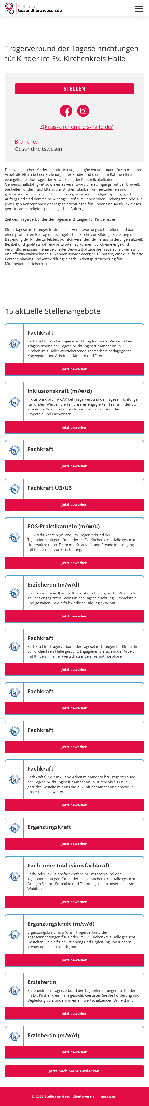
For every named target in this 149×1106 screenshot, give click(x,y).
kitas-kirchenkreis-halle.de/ (76, 126)
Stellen (74, 88)
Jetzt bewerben (74, 369)
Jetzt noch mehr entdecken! (74, 1070)
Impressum (108, 1096)
